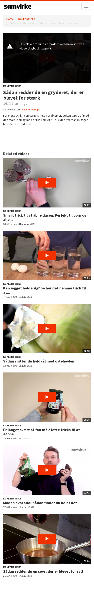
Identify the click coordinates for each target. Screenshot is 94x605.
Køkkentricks (26, 19)
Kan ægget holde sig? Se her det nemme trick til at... (44, 290)
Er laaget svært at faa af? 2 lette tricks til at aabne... (41, 431)
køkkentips (34, 109)
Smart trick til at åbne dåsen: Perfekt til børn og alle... (44, 217)
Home (10, 19)
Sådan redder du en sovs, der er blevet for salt (43, 571)
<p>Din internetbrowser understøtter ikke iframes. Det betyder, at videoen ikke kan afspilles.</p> (47, 58)
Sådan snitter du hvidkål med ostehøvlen (38, 361)
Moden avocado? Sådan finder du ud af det (40, 502)
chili (24, 109)
